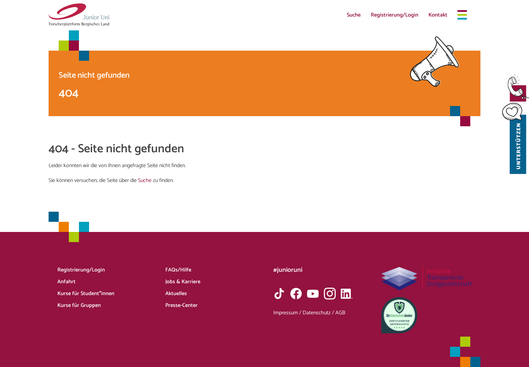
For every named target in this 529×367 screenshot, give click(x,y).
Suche (354, 15)
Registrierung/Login (394, 15)
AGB (340, 312)
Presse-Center (181, 305)
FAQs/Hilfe (178, 269)
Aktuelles (176, 293)
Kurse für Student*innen (85, 293)
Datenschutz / (319, 312)
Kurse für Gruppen (79, 305)
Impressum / (288, 312)
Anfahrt (66, 281)
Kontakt (437, 15)
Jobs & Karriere (182, 281)
